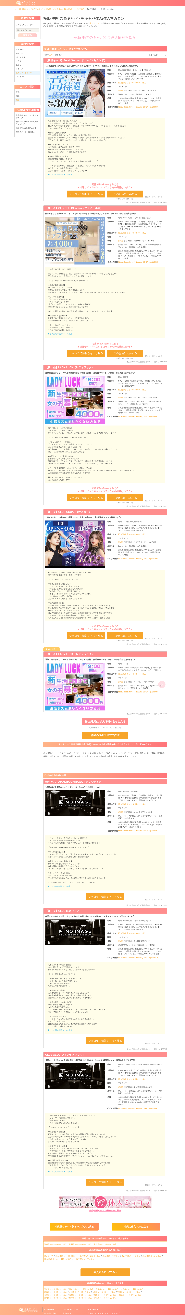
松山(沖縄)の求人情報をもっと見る (105, 721)
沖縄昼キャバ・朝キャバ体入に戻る (74, 1226)
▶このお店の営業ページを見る (60, 175)
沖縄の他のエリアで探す (105, 735)
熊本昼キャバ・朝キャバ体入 (80, 1298)
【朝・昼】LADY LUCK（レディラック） (69, 367)
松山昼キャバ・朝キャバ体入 (105, 1244)
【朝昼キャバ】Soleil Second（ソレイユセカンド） (76, 60)
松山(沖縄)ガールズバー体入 (89, 1256)
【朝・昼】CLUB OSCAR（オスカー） (68, 512)
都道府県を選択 (50, 1313)
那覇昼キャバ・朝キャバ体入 (80, 1244)
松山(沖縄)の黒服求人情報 (26, 128)
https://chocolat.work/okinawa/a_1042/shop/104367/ (138, 107)
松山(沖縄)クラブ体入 (111, 1256)
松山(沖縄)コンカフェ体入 (84, 1259)
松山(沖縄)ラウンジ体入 (151, 1256)
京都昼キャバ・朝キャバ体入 (80, 1295)
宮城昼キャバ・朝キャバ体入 (128, 1292)
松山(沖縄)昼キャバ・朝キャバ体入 (58, 1259)
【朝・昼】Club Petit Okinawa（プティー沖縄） (74, 208)
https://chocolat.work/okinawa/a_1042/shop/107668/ (138, 559)
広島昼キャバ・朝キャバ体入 (105, 1295)
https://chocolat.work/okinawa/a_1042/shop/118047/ (138, 1108)
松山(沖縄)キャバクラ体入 (74, 9)
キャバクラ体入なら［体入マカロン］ (29, 9)
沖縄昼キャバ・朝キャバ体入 (55, 1244)
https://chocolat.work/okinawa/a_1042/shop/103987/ (138, 416)
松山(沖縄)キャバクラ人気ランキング (27, 116)
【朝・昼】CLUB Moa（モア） (63, 911)
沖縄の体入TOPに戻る (136, 1226)
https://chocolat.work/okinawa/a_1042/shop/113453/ (138, 262)
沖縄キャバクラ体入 (54, 9)
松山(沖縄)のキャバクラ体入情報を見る (104, 37)
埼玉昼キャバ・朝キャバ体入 (132, 1289)
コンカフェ (20, 77)
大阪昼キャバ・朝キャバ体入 (103, 1292)
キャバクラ (20, 53)
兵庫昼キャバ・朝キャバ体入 (55, 1295)
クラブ (18, 61)
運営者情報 (67, 1313)
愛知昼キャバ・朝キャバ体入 (55, 1292)
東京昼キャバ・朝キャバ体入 (55, 1289)
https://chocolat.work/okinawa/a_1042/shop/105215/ (138, 958)
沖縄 (18, 92)
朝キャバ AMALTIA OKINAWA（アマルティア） (74, 781)
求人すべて (20, 49)
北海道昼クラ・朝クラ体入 (79, 1292)
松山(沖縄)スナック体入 (131, 1256)
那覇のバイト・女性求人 (25, 132)
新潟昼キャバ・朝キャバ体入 (130, 1295)
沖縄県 (121, 91)
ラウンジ (19, 69)
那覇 (18, 96)
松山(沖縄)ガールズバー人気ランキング (27, 123)
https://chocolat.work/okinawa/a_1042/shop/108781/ (138, 831)
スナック (19, 65)
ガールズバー (21, 57)
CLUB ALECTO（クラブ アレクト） (66, 1054)
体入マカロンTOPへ (105, 1272)
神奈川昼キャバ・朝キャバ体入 (81, 1289)
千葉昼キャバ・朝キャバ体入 (107, 1289)
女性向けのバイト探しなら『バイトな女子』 (105, 1313)
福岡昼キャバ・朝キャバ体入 (55, 1298)
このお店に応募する (125, 194)
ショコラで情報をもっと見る (86, 194)
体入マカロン (93, 23)
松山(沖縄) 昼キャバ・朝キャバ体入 (132, 83)
